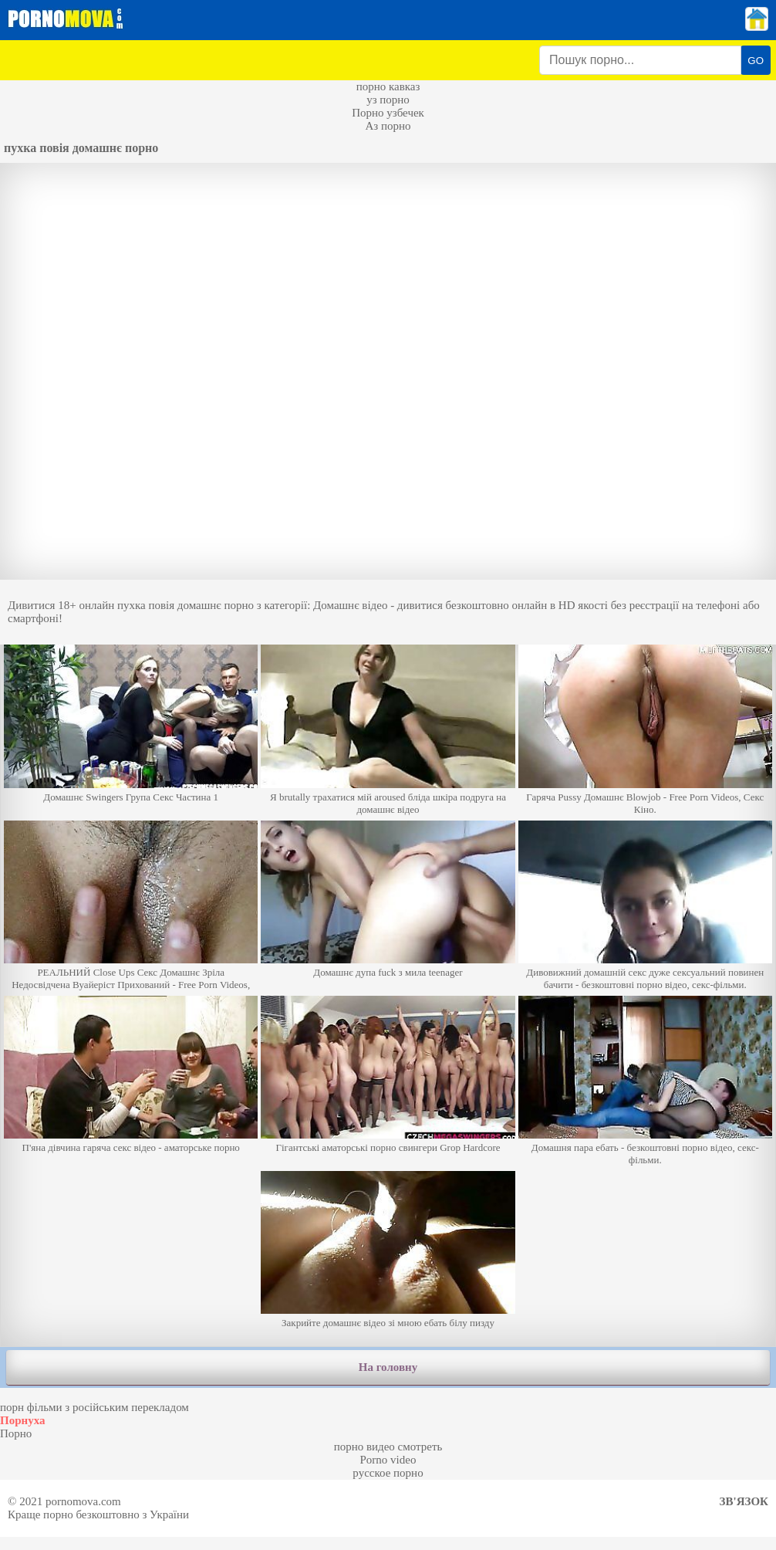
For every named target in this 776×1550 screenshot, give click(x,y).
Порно (16, 1433)
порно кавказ (388, 86)
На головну (388, 1367)
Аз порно (387, 126)
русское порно (388, 1473)
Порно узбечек (388, 113)
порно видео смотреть (388, 1446)
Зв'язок (744, 1501)
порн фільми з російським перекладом (94, 1407)
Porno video (388, 1460)
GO (755, 60)
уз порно (388, 99)
